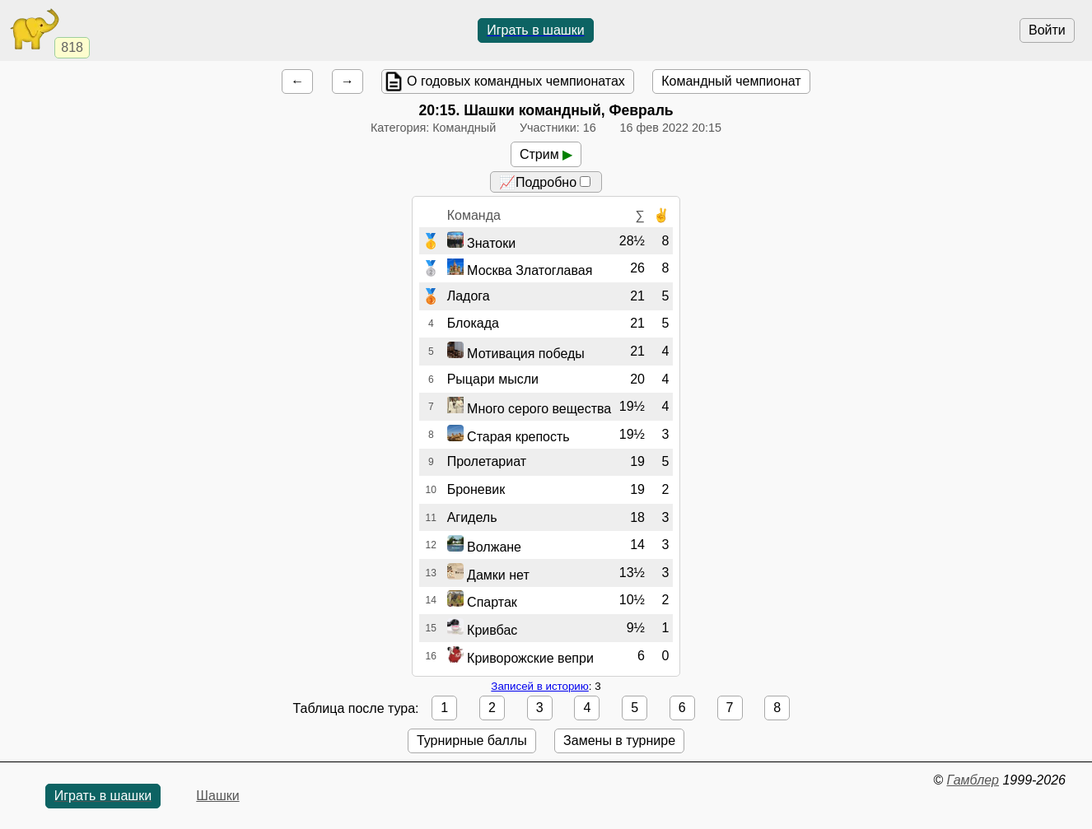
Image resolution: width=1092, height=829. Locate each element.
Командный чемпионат (730, 81)
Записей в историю (539, 686)
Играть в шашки (535, 30)
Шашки (217, 796)
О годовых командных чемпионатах (516, 81)
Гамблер (972, 780)
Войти (1047, 30)
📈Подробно (544, 182)
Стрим (546, 154)
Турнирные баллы (472, 740)
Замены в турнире (619, 740)
